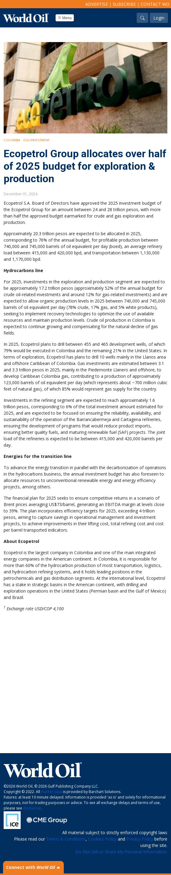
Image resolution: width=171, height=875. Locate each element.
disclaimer (32, 808)
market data (51, 791)
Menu (65, 17)
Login (158, 18)
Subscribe (124, 4)
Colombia (12, 140)
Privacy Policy (139, 839)
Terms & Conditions (66, 839)
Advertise (96, 4)
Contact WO (155, 4)
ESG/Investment (36, 140)
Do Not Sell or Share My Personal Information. (121, 852)
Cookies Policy (102, 839)
